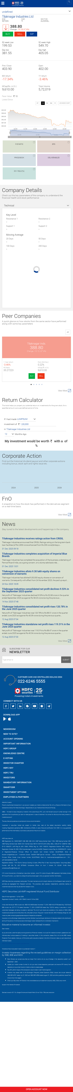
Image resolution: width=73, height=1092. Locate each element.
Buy (8, 34)
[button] (36, 11)
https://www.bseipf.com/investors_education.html (15, 1033)
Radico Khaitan (19, 390)
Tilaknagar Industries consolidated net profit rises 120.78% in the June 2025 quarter (35, 698)
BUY (14, 376)
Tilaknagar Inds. (19, 343)
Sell (19, 34)
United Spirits (53, 343)
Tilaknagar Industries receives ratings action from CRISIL (32, 628)
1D (43, 103)
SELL (24, 376)
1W (47, 103)
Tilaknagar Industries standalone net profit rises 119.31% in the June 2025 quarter (36, 715)
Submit (66, 750)
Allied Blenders (19, 437)
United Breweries (54, 390)
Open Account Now (36, 1089)
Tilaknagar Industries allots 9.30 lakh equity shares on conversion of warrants (31, 662)
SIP (32, 34)
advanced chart (64, 103)
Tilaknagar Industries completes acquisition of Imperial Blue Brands (34, 645)
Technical (9, 205)
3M (51, 103)
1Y (55, 103)
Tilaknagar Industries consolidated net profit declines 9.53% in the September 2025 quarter (35, 680)
